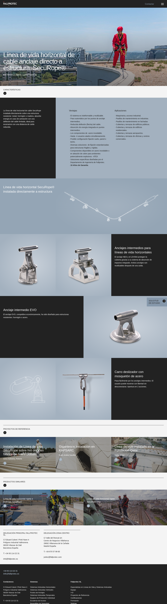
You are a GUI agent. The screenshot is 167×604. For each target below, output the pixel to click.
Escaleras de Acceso (38, 601)
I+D (72, 593)
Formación (75, 601)
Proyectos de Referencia (80, 595)
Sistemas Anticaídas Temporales (42, 595)
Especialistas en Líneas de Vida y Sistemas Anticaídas (91, 587)
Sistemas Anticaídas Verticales (41, 590)
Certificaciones (76, 598)
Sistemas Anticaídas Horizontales (42, 587)
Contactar (149, 4)
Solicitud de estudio (154, 302)
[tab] (83, 92)
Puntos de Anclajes (37, 593)
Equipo (73, 590)
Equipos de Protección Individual (42, 598)
